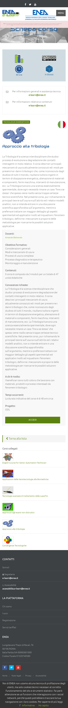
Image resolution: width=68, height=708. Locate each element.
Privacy (28, 676)
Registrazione (9, 620)
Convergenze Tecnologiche (14, 545)
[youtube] (35, 4)
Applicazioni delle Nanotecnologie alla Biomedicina (25, 479)
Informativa (28, 705)
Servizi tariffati (9, 627)
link (12, 24)
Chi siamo (7, 606)
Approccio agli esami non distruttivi (18, 512)
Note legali (16, 676)
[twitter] (30, 4)
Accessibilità (41, 676)
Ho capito (43, 705)
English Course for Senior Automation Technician (24, 463)
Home (26, 34)
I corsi (5, 613)
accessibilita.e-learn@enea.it (16, 588)
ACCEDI (33, 420)
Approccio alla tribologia (13, 529)
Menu (61, 13)
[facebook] (4, 667)
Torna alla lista (16, 438)
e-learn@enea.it (10, 578)
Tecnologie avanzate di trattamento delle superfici (25, 496)
